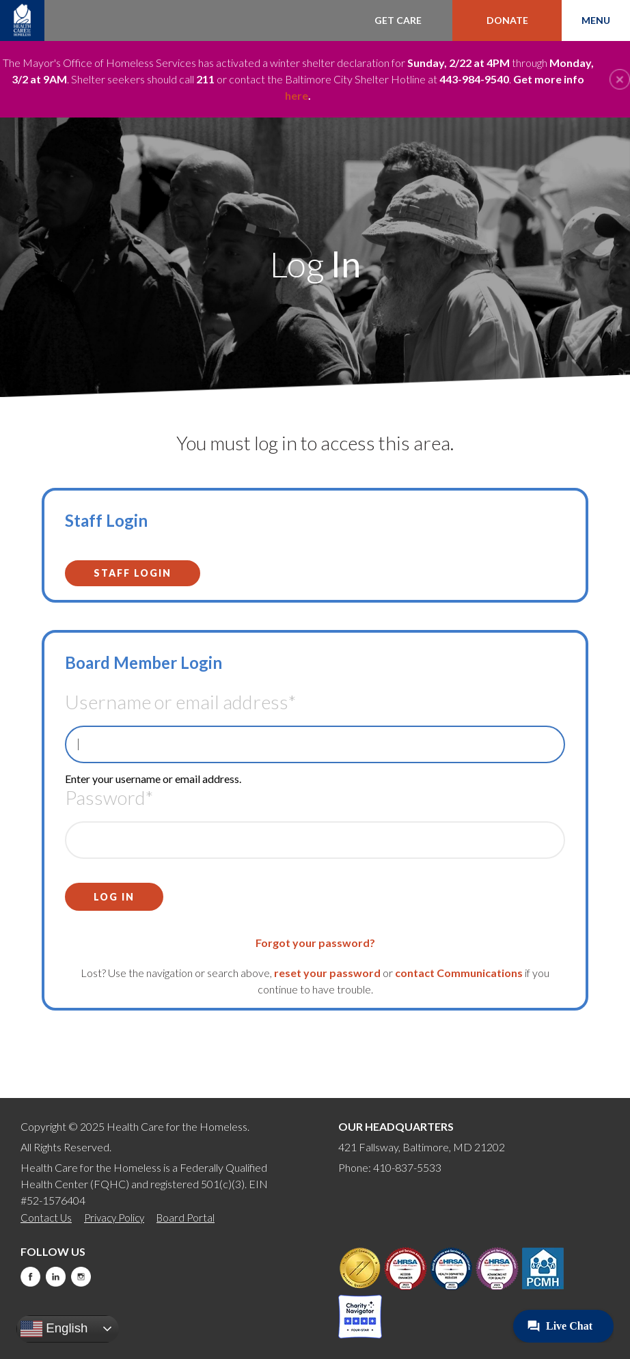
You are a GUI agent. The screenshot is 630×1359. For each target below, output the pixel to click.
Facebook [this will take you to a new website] (30, 1277)
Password (109, 797)
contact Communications (459, 972)
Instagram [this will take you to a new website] (81, 1277)
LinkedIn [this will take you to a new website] (56, 1277)
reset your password (327, 972)
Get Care (398, 20)
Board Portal (185, 1217)
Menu (595, 20)
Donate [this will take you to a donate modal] (507, 20)
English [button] (53, 1329)
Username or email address (180, 701)
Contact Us (46, 1217)
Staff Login (133, 573)
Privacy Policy (114, 1217)
